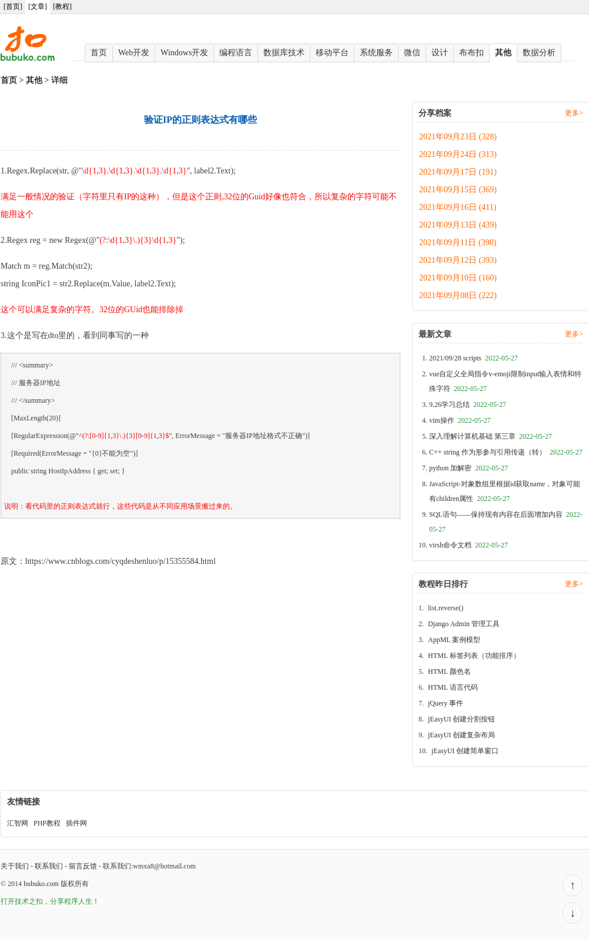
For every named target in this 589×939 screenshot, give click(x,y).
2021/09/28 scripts (473, 358)
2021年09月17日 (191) (458, 172)
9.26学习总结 (467, 404)
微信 (412, 52)
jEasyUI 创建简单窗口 (464, 751)
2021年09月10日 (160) (458, 277)
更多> (574, 113)
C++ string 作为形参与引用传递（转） (506, 452)
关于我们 (15, 866)
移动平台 (332, 52)
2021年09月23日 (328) (458, 136)
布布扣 (471, 52)
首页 (99, 52)
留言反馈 (83, 866)
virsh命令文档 (468, 545)
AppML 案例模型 (454, 640)
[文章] (37, 6)
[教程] (62, 6)
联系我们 (49, 866)
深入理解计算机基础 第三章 (490, 436)
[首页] (13, 6)
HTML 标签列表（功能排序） (474, 655)
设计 (439, 52)
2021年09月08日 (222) (458, 295)
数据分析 (539, 52)
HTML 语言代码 (453, 687)
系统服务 (376, 52)
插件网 (76, 823)
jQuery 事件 (445, 703)
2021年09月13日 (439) (458, 224)
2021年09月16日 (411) (457, 207)
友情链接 (23, 801)
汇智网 (17, 823)
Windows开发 (184, 52)
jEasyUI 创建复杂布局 (461, 735)
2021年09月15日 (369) (458, 189)
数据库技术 (283, 52)
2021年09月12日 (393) (458, 260)
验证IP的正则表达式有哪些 (49, 535)
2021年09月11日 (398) (457, 242)
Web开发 (133, 52)
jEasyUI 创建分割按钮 (461, 719)
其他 (503, 52)
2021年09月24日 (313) (458, 154)
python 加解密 (468, 468)
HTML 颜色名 (449, 671)
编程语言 (235, 52)
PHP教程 (47, 823)
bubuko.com (41, 884)
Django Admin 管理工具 (464, 624)
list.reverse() (445, 608)
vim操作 (460, 420)
